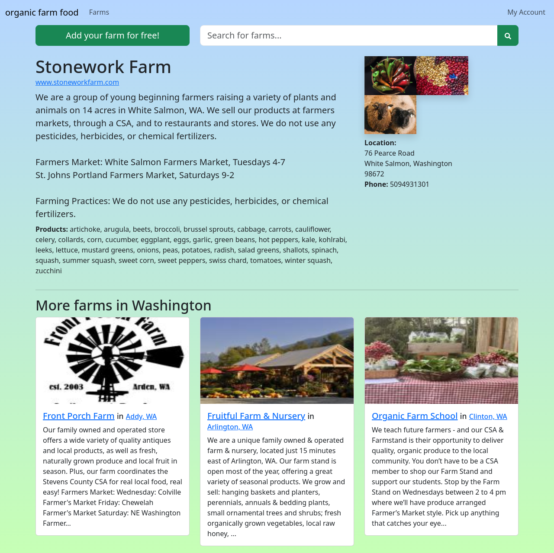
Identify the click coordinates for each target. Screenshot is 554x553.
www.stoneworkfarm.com (77, 82)
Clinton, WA (488, 416)
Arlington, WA (230, 427)
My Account (526, 12)
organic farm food (42, 12)
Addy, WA (141, 416)
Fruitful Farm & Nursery (256, 416)
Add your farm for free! (112, 35)
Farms (99, 12)
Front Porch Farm (79, 416)
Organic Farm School (415, 416)
